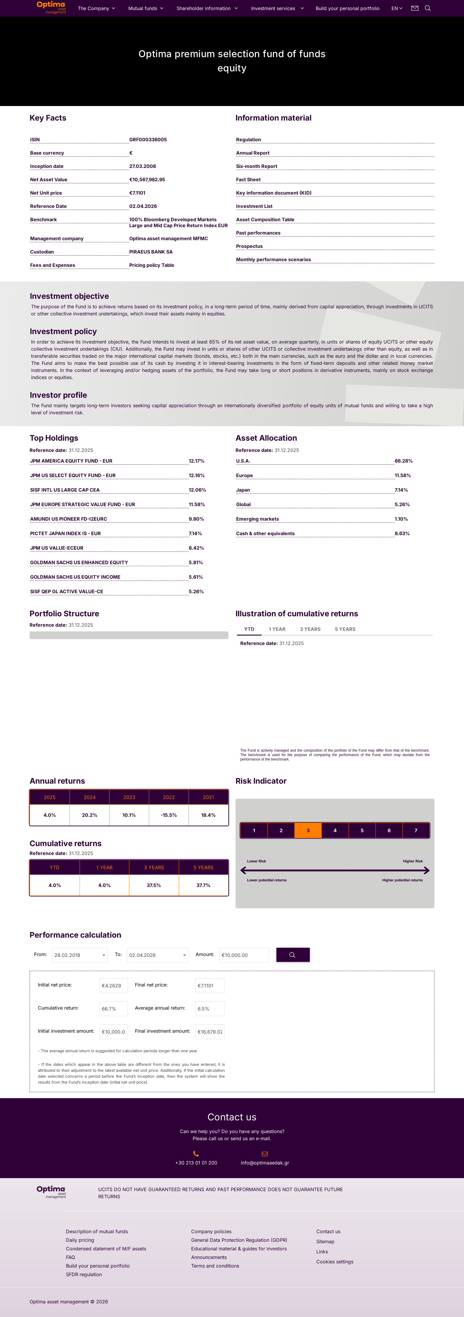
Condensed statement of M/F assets (106, 1249)
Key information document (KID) (274, 193)
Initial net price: (55, 984)
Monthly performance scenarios (273, 259)
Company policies (211, 1231)
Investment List (254, 206)
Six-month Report (256, 166)
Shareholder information (204, 8)
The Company (93, 8)
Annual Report (253, 153)
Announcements (209, 1257)
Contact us (328, 1231)
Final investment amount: (162, 1031)
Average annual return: (160, 1007)
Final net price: (151, 984)
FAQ (70, 1257)
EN (395, 8)
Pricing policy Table (151, 265)
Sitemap (325, 1241)
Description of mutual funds (97, 1231)
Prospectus (249, 246)
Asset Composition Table (265, 219)
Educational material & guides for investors (239, 1249)
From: (40, 954)
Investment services (273, 8)
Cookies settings (334, 1262)
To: (118, 954)
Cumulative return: (58, 1007)
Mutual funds (142, 8)
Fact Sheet (248, 179)
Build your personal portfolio (348, 8)
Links (322, 1252)
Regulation (248, 139)
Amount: (205, 954)
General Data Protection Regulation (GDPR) (239, 1240)
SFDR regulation (84, 1274)
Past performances (258, 233)
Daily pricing (80, 1240)
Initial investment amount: (66, 1031)
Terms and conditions (215, 1266)
